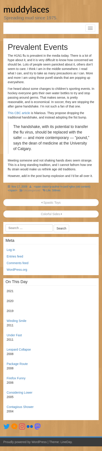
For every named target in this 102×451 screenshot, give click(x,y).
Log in (11, 250)
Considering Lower (19, 392)
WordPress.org (17, 269)
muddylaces (26, 9)
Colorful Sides (51, 214)
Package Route (17, 364)
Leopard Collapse (19, 349)
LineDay (66, 442)
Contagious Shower (20, 407)
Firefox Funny (16, 378)
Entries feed (15, 256)
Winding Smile (16, 321)
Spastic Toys (50, 202)
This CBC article (19, 113)
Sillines (56, 190)
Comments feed (17, 263)
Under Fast (14, 335)
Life (48, 190)
